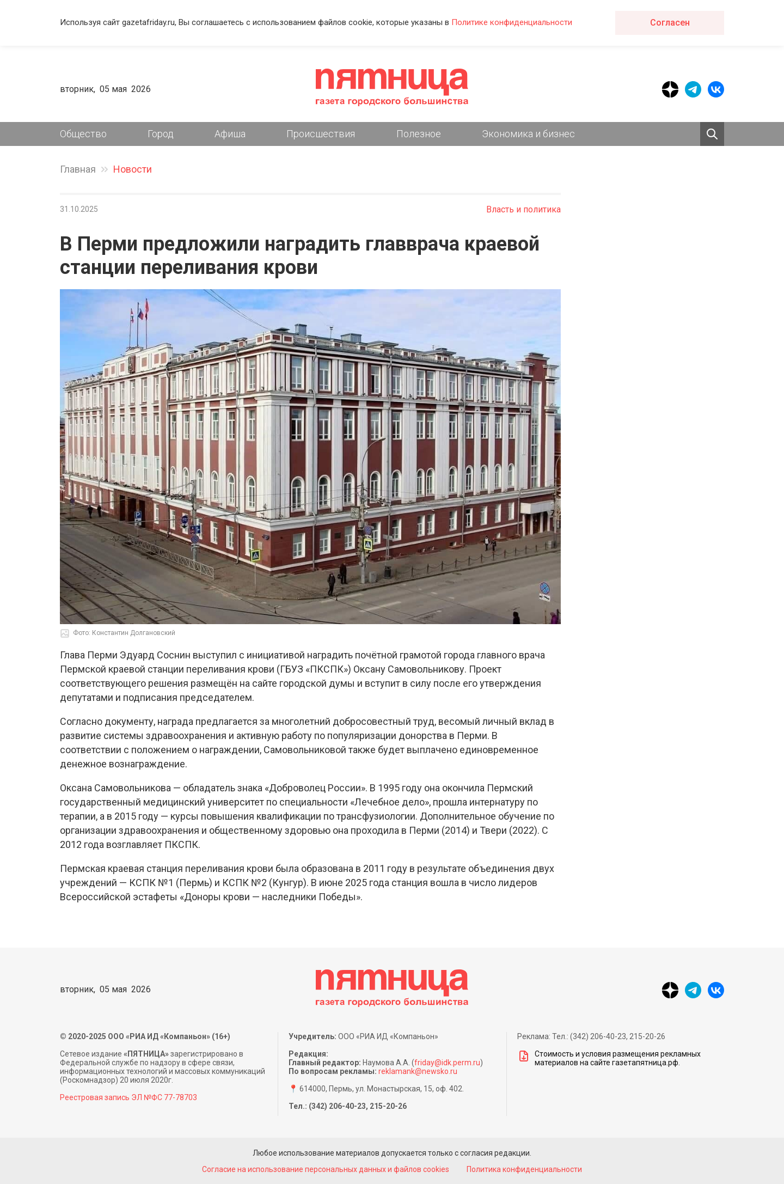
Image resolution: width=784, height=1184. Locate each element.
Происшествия (320, 133)
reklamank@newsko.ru (417, 1071)
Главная (78, 169)
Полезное (418, 133)
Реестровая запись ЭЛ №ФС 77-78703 (128, 1097)
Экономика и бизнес (528, 133)
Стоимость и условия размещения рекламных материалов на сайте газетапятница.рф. (609, 1058)
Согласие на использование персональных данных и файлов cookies (325, 1169)
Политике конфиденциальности (511, 22)
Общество (83, 133)
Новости (132, 169)
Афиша (230, 133)
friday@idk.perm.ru (447, 1062)
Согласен (670, 22)
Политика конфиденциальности (525, 1169)
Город (161, 133)
